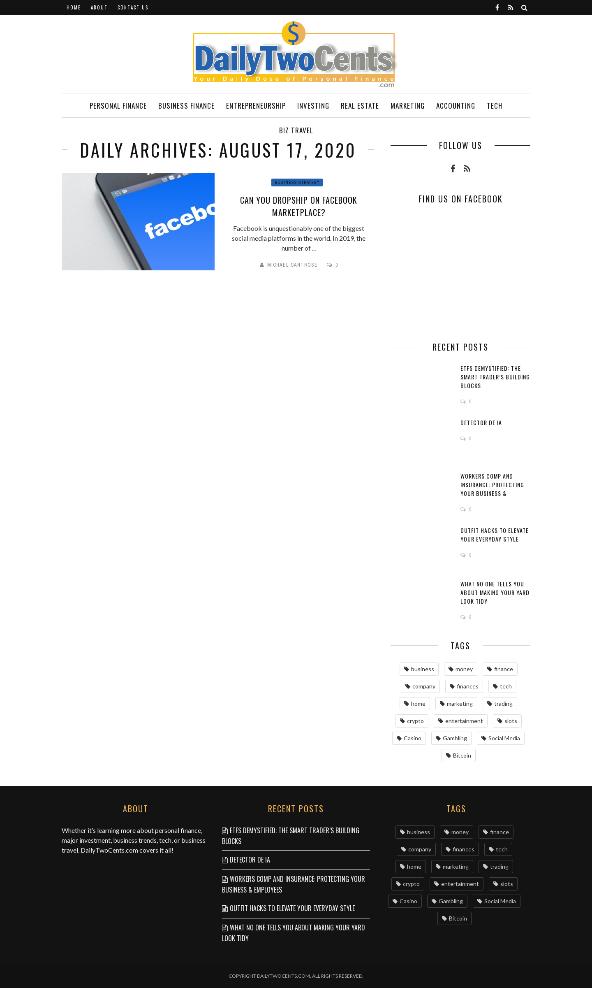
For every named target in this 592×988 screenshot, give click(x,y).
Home (74, 7)
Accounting (455, 105)
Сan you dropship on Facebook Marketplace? (298, 206)
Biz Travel (296, 130)
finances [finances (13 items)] (468, 686)
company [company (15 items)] (423, 686)
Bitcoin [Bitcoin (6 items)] (462, 755)
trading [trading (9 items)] (503, 703)
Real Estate (360, 105)
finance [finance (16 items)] (503, 668)
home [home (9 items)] (418, 703)
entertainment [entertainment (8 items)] (464, 720)
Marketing (408, 105)
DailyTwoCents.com (109, 850)
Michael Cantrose (292, 265)
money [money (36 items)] (464, 668)
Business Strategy (297, 182)
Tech (494, 105)
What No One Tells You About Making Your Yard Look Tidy (495, 592)
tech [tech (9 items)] (506, 686)
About (99, 7)
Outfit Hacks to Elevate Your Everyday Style (494, 534)
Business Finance (186, 105)
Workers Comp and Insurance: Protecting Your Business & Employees (492, 489)
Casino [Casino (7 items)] (412, 738)
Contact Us (133, 7)
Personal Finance (118, 105)
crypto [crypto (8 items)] (415, 720)
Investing (313, 105)
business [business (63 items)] (422, 668)
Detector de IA (481, 422)
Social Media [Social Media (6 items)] (504, 738)
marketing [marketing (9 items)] (460, 703)
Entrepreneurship (256, 105)
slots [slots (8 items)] (510, 720)
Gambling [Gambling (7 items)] (455, 738)
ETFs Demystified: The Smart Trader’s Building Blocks (495, 377)
